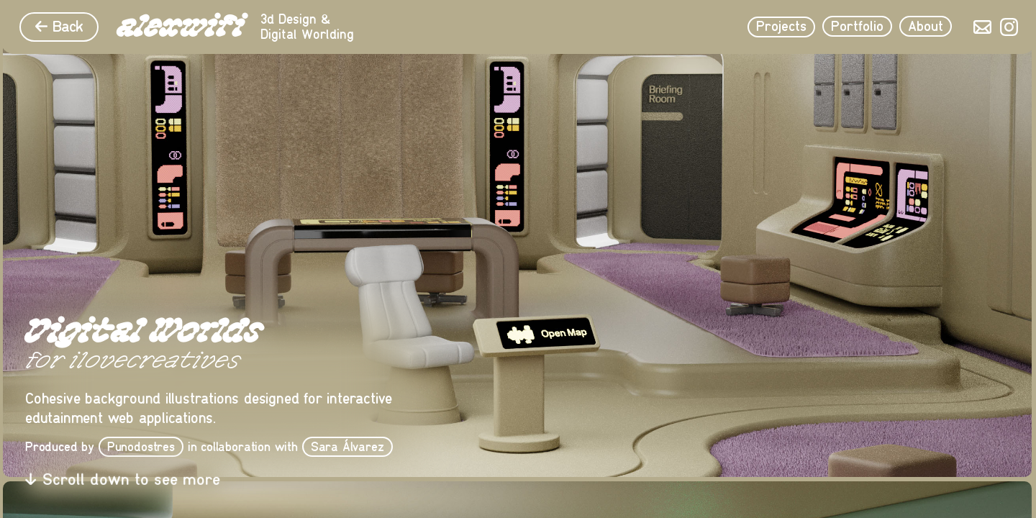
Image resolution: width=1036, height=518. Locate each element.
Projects (781, 26)
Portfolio (857, 26)
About (925, 26)
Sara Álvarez (347, 446)
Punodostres (141, 446)
